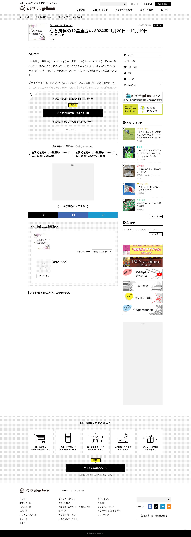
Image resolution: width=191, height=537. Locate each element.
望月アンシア (59, 261)
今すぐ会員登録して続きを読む (73, 113)
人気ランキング (100, 10)
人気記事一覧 (25, 507)
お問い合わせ (103, 499)
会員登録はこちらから (95, 468)
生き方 (130, 55)
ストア (164, 10)
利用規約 (101, 503)
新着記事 (80, 10)
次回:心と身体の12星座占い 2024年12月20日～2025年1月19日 (95, 154)
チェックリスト (142, 229)
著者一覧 (23, 519)
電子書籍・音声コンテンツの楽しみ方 (74, 507)
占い (53, 40)
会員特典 (62, 511)
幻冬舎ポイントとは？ (68, 515)
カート (135, 4)
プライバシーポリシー (107, 507)
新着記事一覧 (25, 503)
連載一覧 (23, 511)
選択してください (100, 252)
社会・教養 (132, 67)
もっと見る (156, 216)
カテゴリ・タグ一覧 (28, 515)
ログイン (148, 4)
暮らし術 (28, 17)
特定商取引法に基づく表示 (109, 511)
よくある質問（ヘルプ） (69, 519)
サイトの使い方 (65, 503)
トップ (22, 499)
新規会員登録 (163, 4)
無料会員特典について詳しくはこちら (96, 475)
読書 (130, 73)
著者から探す (146, 10)
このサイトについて (67, 499)
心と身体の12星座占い (43, 17)
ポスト (158, 25)
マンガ (131, 79)
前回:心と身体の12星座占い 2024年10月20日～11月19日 (51, 154)
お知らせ (131, 85)
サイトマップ (103, 515)
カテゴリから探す (123, 10)
